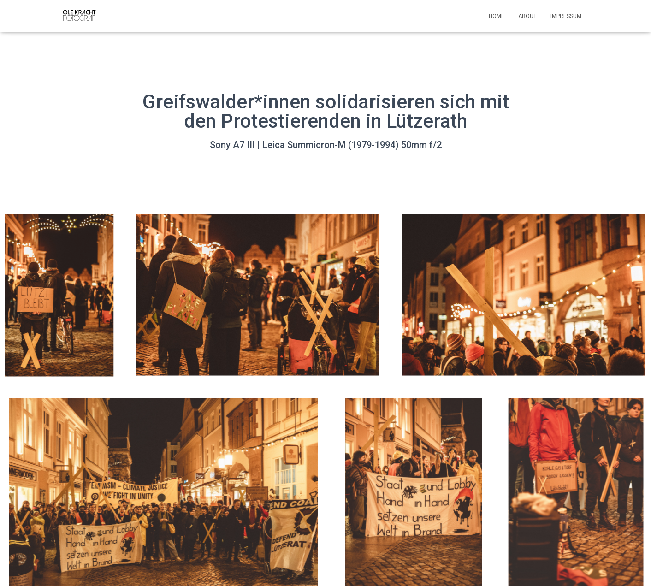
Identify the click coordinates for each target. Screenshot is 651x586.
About (527, 16)
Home (496, 16)
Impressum (565, 16)
